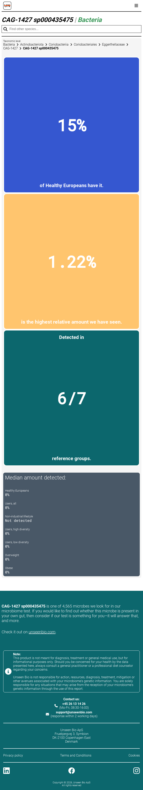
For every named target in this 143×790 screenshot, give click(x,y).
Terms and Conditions (75, 755)
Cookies (134, 755)
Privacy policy (13, 755)
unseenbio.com (42, 631)
